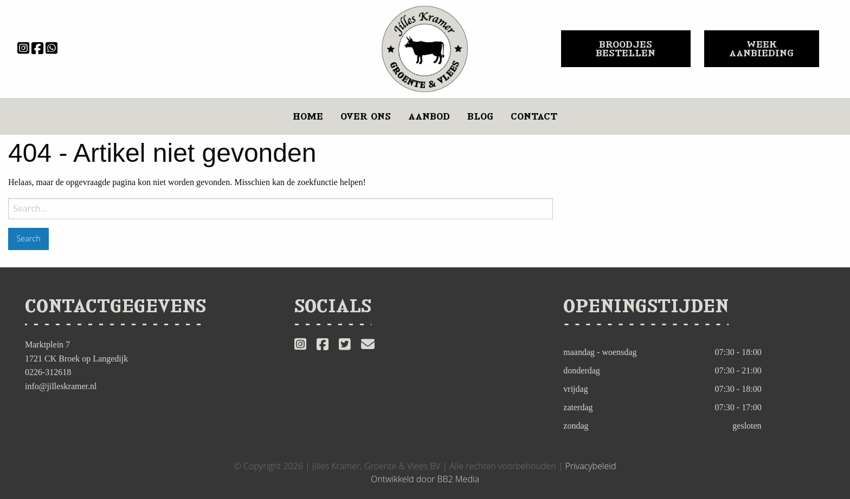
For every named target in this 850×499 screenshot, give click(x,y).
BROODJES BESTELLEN (625, 48)
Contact (534, 116)
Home (308, 116)
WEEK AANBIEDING (761, 48)
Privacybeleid (590, 466)
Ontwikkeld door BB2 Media (425, 479)
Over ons (365, 116)
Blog (480, 116)
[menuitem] (308, 116)
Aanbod (429, 116)
